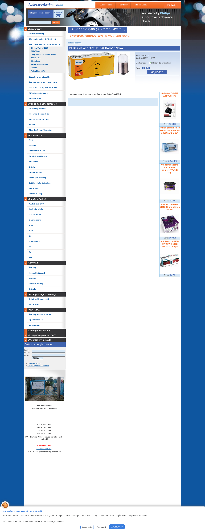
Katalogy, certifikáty (39, 330)
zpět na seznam (75, 43)
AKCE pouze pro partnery (42, 294)
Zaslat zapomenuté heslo (38, 365)
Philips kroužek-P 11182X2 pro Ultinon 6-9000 (170, 207)
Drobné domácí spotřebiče (42, 104)
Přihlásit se (172, 5)
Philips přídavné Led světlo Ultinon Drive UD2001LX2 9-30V (170, 130)
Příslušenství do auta (39, 340)
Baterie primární (37, 199)
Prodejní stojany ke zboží (41, 335)
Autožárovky (35, 29)
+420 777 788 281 (43, 449)
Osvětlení (33, 263)
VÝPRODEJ (34, 310)
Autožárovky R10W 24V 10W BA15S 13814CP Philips (169, 244)
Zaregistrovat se (34, 363)
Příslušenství (35, 135)
